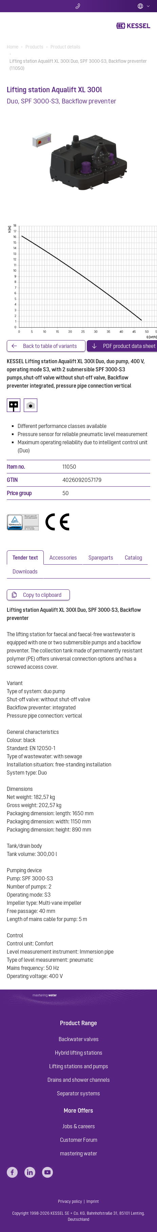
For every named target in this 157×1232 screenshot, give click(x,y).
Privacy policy (70, 1201)
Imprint (92, 1201)
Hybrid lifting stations (78, 1053)
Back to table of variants (50, 346)
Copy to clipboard (42, 595)
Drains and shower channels (78, 1080)
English (143, 6)
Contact (78, 6)
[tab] (25, 557)
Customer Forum (78, 1140)
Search (30, 6)
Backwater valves (79, 1039)
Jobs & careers (78, 1126)
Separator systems (78, 1093)
